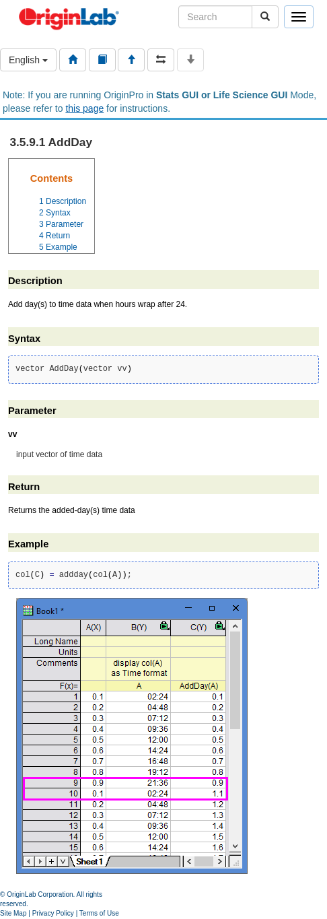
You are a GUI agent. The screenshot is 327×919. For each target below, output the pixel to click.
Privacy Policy (53, 913)
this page (84, 108)
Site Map (13, 913)
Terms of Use (99, 913)
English (28, 60)
